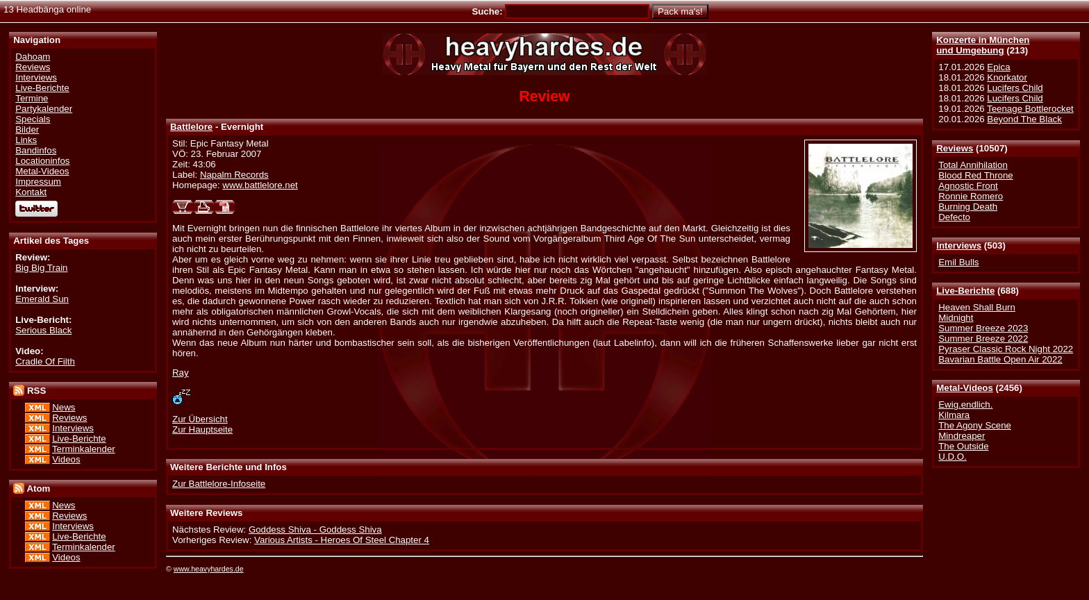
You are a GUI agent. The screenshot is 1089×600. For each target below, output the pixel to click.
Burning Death (967, 206)
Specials (32, 119)
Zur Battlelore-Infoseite (218, 483)
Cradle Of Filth (45, 361)
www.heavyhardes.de (209, 569)
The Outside (963, 446)
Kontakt (31, 192)
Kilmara (954, 415)
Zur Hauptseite (202, 429)
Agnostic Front (968, 186)
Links (26, 140)
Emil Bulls (958, 262)
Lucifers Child (1014, 88)
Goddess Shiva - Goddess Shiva (315, 529)
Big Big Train (41, 267)
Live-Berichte (965, 290)
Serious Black (43, 330)
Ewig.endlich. (965, 404)
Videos (66, 459)
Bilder (27, 129)
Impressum (38, 181)
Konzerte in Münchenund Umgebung (982, 45)
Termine (31, 98)
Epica (998, 67)
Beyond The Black (1024, 119)
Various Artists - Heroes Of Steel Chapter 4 (341, 540)
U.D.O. (952, 456)
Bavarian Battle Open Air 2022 (1000, 359)
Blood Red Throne (975, 175)
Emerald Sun (42, 299)
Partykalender (43, 108)
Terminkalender (83, 449)
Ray (180, 372)
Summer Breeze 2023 (983, 328)
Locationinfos (42, 161)
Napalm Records (234, 174)
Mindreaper (961, 436)
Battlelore (191, 127)
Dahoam (32, 56)
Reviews (954, 148)
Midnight (955, 317)
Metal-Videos (964, 388)
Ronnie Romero (970, 196)
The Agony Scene (974, 425)
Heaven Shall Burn (976, 307)
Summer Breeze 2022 (983, 338)
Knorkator (1007, 77)
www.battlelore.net (259, 185)
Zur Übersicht (200, 419)
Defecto (954, 217)
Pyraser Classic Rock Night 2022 (1005, 349)
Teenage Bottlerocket (1030, 108)
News (63, 407)
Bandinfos (35, 150)
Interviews (958, 245)
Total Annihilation (973, 165)
